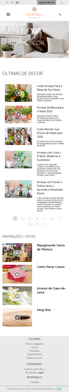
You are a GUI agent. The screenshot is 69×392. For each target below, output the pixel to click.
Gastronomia (34, 354)
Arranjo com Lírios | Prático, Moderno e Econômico (49, 156)
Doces (34, 347)
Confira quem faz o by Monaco (34, 370)
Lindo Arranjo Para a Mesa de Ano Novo (49, 88)
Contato (34, 382)
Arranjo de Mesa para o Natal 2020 (50, 109)
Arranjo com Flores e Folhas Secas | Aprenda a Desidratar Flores (50, 187)
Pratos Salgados (34, 343)
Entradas (34, 350)
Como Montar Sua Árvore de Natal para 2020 (49, 132)
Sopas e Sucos (35, 357)
